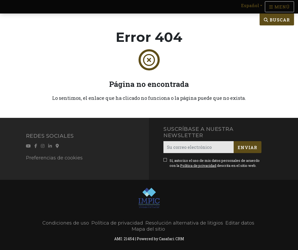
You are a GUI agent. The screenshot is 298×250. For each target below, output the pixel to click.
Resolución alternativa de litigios (184, 223)
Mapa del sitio (148, 229)
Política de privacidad (198, 165)
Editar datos (239, 223)
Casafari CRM (171, 238)
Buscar (277, 20)
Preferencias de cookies (54, 158)
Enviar (247, 147)
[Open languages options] (279, 6)
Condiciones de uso (65, 223)
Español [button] (250, 5)
